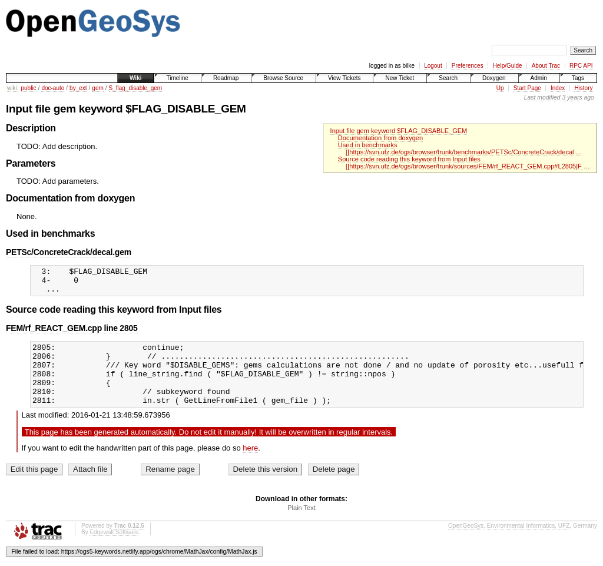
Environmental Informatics (521, 543)
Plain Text (301, 525)
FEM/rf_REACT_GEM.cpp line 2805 (72, 333)
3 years (572, 97)
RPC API (580, 65)
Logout (433, 65)
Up (500, 88)
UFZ (563, 543)
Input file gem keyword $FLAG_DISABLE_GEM (399, 130)
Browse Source (283, 78)
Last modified (542, 97)
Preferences (467, 65)
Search (448, 78)
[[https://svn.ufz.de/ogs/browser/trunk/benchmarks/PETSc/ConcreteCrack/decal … (464, 151)
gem (97, 88)
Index (558, 88)
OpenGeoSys (465, 543)
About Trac (546, 65)
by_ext (78, 88)
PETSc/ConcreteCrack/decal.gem (68, 252)
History (583, 88)
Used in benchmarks (367, 144)
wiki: (12, 88)
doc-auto (52, 88)
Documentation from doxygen (380, 137)
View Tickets (344, 78)
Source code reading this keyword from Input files (409, 159)
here (250, 465)
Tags (578, 78)
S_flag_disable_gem (136, 88)
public (28, 88)
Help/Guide (507, 65)
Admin (539, 78)
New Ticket (399, 78)
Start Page (527, 88)
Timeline (177, 78)
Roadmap (225, 78)
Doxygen (493, 78)
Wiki (135, 78)
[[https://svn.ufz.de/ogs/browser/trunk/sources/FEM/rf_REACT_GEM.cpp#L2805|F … (468, 166)
